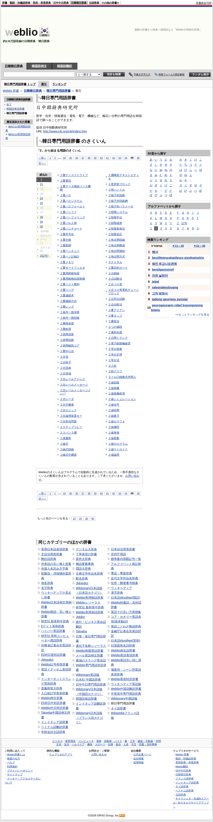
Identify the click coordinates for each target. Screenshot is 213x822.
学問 (158, 741)
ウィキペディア (121, 588)
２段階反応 (115, 234)
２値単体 (113, 432)
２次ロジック (68, 410)
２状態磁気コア (69, 345)
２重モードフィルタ (72, 267)
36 (76, 157)
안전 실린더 (160, 275)
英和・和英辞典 (42, 3)
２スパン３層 (68, 432)
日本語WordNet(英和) (125, 640)
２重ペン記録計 (69, 256)
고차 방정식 (160, 293)
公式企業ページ (142, 754)
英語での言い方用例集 (126, 612)
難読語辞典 (48, 559)
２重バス (65, 195)
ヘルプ (11, 762)
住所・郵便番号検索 (124, 583)
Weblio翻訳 (182, 766)
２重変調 (65, 245)
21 (41, 184)
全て (9, 104)
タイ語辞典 (182, 786)
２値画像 (113, 388)
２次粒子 (65, 362)
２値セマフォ (116, 421)
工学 (132, 741)
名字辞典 (47, 588)
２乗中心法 (67, 351)
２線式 (64, 443)
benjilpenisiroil (163, 269)
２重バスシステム (71, 200)
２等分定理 (115, 354)
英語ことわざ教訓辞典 (126, 626)
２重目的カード (118, 267)
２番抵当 (113, 321)
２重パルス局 (68, 223)
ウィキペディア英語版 (126, 684)
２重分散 (65, 239)
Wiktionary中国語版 (124, 698)
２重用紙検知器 (69, 273)
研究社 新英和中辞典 (55, 621)
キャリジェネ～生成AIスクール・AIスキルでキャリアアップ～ (191, 802)
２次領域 (65, 373)
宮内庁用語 (118, 554)
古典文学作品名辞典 (89, 573)
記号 (184, 223)
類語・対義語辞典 (20, 3)
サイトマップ (15, 774)
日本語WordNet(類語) (125, 597)
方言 (133, 744)
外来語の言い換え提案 (56, 564)
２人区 (112, 365)
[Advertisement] (183, 35)
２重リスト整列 (69, 284)
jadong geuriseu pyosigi (170, 299)
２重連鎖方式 (68, 301)
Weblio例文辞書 (52, 698)
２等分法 (113, 360)
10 (74, 518)
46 (138, 157)
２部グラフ (115, 371)
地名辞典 (47, 583)
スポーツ (100, 744)
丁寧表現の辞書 (86, 554)
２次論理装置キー (71, 415)
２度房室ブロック (119, 184)
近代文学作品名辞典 (124, 578)
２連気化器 (115, 332)
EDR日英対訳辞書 (53, 654)
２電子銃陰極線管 (119, 343)
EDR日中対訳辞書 (53, 703)
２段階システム (118, 212)
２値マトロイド (118, 449)
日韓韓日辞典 (79, 3)
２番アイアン (116, 310)
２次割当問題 (68, 421)
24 (41, 198)
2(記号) (44, 255)
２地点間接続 (116, 251)
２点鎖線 (113, 273)
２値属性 (113, 427)
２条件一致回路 (69, 317)
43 (119, 157)
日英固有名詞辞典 (123, 645)
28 (41, 217)
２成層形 (65, 438)
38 (89, 157)
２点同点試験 (116, 299)
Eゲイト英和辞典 (52, 626)
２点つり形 (115, 284)
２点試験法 (115, 278)
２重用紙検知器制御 (72, 278)
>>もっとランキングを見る (192, 314)
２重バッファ (68, 212)
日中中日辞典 (61, 3)
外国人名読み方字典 (54, 568)
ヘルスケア (78, 744)
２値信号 (113, 404)
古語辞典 (94, 3)
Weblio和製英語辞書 (89, 650)
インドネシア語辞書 (54, 722)
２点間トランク (118, 337)
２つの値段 (115, 326)
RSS (122, 815)
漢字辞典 (117, 592)
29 (41, 221)
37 (82, 157)
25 (41, 203)
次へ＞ (42, 163)
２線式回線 (67, 449)
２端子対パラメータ (120, 206)
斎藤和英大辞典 (51, 688)
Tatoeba (81, 631)
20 (41, 226)
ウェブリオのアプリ (60, 754)
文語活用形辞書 (51, 554)
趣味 (89, 744)
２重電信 (65, 180)
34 (64, 157)
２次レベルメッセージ (74, 384)
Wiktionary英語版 (87, 674)
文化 (58, 744)
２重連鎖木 (67, 295)
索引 (44, 84)
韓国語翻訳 (64, 66)
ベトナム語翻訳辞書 (54, 727)
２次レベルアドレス (72, 379)
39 (95, 157)
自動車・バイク (113, 741)
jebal (155, 281)
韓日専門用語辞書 (59, 90)
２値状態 (113, 410)
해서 (155, 252)
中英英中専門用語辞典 (126, 693)
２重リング (67, 289)
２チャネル (115, 262)
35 (70, 157)
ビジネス (57, 741)
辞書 (4, 3)
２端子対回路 (116, 195)
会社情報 (138, 758)
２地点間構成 (116, 245)
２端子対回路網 (118, 200)
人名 (126, 744)
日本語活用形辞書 (123, 549)
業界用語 (70, 741)
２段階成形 (115, 223)
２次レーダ (67, 399)
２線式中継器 (68, 454)
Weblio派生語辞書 (123, 650)
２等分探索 (115, 349)
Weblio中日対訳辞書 (55, 708)
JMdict (80, 617)
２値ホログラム (118, 443)
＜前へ (42, 157)
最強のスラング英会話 (91, 660)
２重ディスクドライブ (74, 175)
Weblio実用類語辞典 (89, 597)
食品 (118, 744)
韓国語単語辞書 (86, 698)
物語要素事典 (85, 564)
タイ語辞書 (118, 708)
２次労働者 (67, 404)
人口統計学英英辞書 (54, 693)
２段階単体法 (116, 228)
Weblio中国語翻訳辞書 (126, 688)
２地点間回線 (116, 239)
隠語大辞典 (83, 568)
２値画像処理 (116, 393)
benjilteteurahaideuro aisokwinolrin (178, 257)
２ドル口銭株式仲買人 (122, 377)
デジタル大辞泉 (86, 549)
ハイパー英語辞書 (53, 631)
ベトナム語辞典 (185, 790)
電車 (98, 741)
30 (86, 518)
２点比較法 (115, 304)
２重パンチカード (71, 228)
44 (125, 157)
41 (107, 157)
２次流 (64, 356)
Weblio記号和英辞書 (55, 664)
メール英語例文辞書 (89, 655)
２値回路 (113, 382)
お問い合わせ (99, 754)
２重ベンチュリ (69, 251)
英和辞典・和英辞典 (187, 762)
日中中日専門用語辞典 (91, 684)
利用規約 (12, 766)
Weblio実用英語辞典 (89, 612)
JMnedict (47, 659)
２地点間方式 (116, 256)
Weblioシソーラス (88, 602)
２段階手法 (115, 217)
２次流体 (65, 368)
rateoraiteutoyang (165, 287)
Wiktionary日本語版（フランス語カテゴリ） (89, 717)
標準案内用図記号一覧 (126, 559)
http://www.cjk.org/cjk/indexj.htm (65, 131)
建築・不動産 (145, 741)
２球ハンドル (116, 189)
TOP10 (156, 246)
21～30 (199, 245)
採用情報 (138, 762)
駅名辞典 (82, 578)
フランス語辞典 (185, 778)
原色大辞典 (83, 559)
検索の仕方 (13, 758)
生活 (66, 744)
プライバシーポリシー (20, 770)
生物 (110, 744)
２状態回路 (67, 340)
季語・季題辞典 (121, 573)
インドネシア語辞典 (187, 782)
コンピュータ (86, 741)
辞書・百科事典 (148, 744)
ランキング (59, 84)
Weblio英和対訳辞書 (124, 679)
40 (101, 157)
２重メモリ (67, 262)
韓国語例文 (39, 66)
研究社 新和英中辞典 (90, 607)
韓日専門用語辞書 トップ (20, 84)
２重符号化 (67, 234)
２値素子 (113, 415)
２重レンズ (67, 306)
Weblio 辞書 (11, 90)
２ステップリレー (71, 427)
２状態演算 (67, 334)
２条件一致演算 (69, 312)
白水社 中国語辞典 (88, 679)
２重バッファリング (72, 217)
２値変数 (113, 438)
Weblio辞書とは (16, 754)
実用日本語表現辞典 (54, 549)
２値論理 (113, 454)
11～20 (178, 245)
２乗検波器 (67, 323)
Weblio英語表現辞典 (124, 655)
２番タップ (115, 315)
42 (113, 157)
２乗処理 (65, 329)
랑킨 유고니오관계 (164, 263)
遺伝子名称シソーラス (91, 645)
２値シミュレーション (122, 399)
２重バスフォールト (72, 206)
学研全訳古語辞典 (53, 732)
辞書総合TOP (204, 3)
